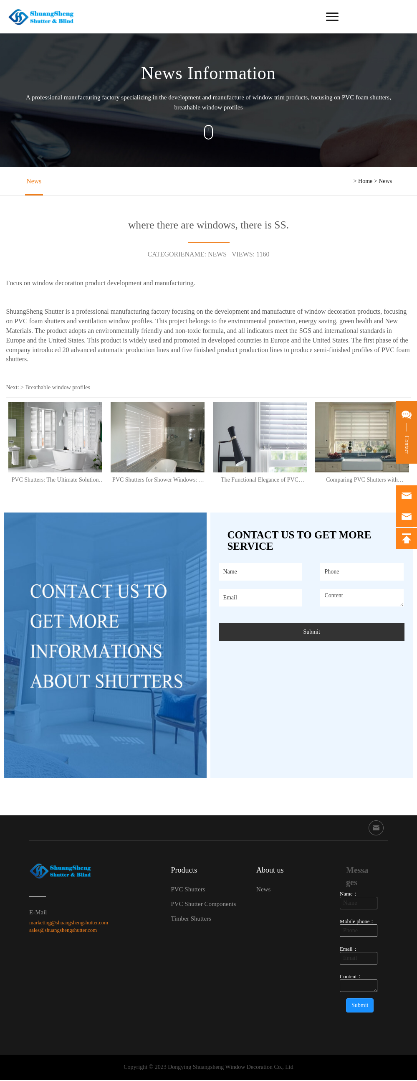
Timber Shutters (191, 919)
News (32, 181)
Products (184, 871)
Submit (311, 632)
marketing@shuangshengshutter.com (68, 923)
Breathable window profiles (58, 388)
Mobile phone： (357, 923)
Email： (349, 950)
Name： (349, 895)
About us (270, 871)
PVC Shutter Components (203, 904)
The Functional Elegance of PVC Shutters (259, 480)
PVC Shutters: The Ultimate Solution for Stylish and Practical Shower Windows (55, 480)
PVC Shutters (188, 890)
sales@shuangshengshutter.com (63, 931)
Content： (351, 978)
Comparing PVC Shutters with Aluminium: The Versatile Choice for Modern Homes (362, 480)
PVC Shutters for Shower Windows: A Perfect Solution (157, 480)
